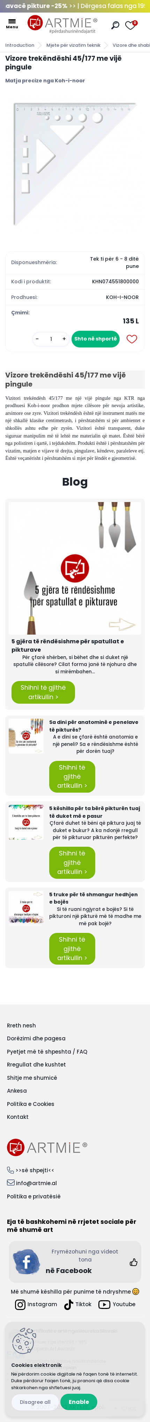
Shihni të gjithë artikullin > (43, 692)
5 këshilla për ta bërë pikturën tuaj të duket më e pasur (94, 812)
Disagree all (35, 1402)
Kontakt (18, 1117)
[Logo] (62, 24)
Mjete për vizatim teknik (73, 45)
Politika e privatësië (34, 1196)
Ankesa (17, 1090)
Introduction (19, 45)
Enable (79, 1402)
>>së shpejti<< (34, 1170)
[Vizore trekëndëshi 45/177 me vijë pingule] (75, 164)
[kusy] (51, 339)
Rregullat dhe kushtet (36, 1064)
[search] (115, 25)
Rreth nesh (21, 1025)
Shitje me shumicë (32, 1078)
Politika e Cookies (30, 1104)
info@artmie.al (36, 1183)
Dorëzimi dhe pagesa (36, 1038)
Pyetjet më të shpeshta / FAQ (47, 1051)
